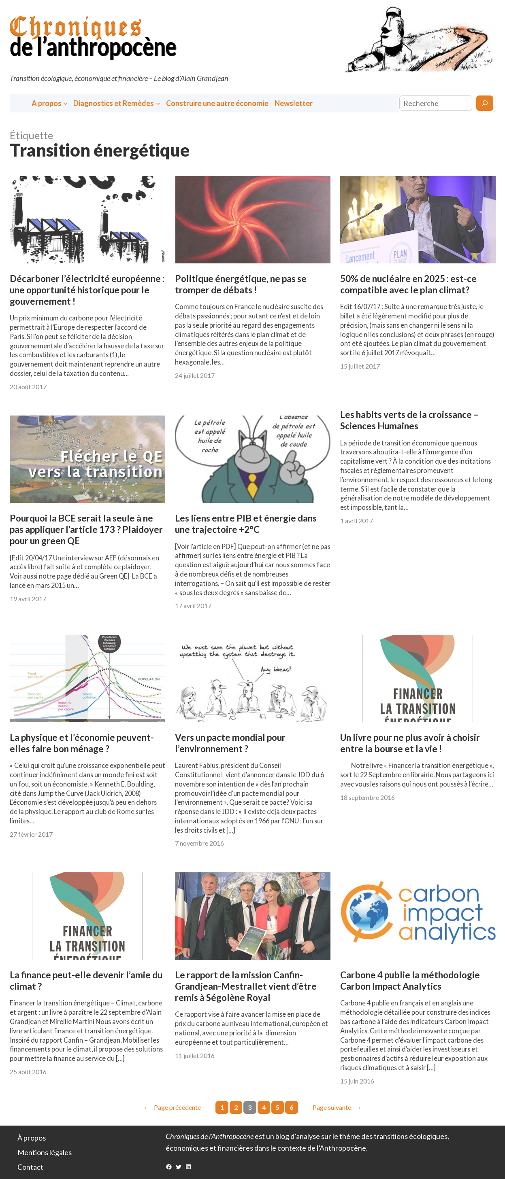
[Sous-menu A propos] (65, 103)
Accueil (21, 103)
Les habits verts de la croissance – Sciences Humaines (409, 420)
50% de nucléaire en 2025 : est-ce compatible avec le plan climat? (408, 284)
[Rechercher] (484, 103)
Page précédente (172, 1107)
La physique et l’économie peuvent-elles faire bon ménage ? (82, 743)
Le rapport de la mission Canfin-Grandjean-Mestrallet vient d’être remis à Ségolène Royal (246, 986)
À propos (31, 1137)
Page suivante (337, 1107)
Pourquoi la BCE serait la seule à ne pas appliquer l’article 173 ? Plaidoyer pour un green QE (86, 529)
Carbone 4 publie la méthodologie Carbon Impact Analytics (410, 980)
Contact (30, 1166)
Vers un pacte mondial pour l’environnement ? (230, 743)
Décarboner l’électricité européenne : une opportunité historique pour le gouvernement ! (87, 290)
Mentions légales (44, 1152)
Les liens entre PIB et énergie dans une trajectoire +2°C (246, 524)
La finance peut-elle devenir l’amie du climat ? (86, 980)
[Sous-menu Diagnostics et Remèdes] (158, 103)
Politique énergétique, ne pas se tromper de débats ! (241, 284)
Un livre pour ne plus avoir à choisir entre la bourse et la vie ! (410, 743)
